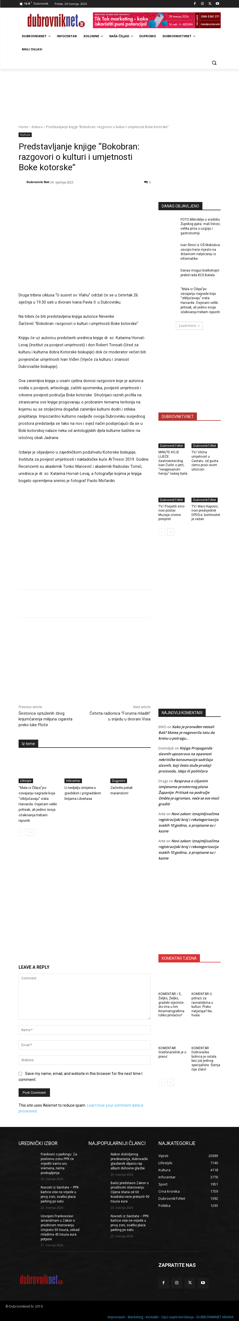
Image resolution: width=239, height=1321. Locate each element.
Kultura (37, 127)
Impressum (116, 1316)
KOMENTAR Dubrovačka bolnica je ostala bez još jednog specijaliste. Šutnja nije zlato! (205, 1058)
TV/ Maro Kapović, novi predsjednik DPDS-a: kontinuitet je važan (205, 512)
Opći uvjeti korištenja (177, 1316)
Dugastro (118, 781)
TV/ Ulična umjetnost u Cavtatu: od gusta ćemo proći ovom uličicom (204, 460)
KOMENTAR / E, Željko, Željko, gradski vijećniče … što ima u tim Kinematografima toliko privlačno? (172, 1004)
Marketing (135, 1316)
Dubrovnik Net (37, 182)
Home (23, 127)
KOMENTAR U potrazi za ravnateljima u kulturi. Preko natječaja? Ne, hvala (202, 1004)
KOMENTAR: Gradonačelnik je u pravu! (172, 1052)
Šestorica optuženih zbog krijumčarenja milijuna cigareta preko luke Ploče (45, 719)
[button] (214, 62)
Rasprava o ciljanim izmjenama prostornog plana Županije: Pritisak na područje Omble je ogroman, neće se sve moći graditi (188, 792)
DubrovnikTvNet (171, 446)
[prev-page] (22, 832)
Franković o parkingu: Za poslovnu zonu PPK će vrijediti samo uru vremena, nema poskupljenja (59, 1163)
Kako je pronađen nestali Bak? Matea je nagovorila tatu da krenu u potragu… (186, 732)
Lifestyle (25, 781)
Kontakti (152, 1316)
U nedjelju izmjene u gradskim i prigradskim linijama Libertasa (82, 793)
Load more (189, 325)
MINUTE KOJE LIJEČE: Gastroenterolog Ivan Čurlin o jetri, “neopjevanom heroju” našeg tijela (172, 462)
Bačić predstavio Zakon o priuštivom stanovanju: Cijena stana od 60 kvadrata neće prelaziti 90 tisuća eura (130, 1192)
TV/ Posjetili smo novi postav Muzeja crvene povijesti (171, 512)
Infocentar (73, 781)
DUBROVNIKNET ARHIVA (215, 1316)
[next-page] (30, 832)
